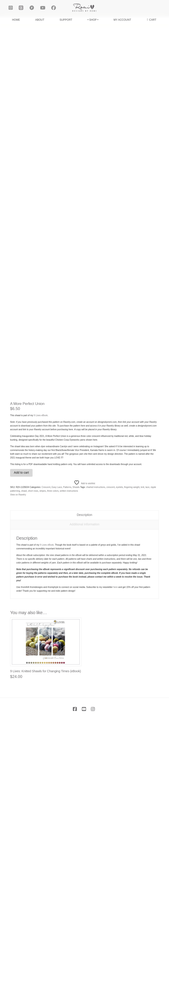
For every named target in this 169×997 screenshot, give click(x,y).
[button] (152, 20)
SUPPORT (66, 19)
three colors (53, 767)
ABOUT (39, 19)
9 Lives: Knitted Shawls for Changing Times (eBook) (45, 947)
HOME (16, 19)
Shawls (76, 764)
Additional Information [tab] (84, 801)
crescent (110, 764)
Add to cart (21, 749)
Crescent (46, 764)
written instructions (69, 767)
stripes (42, 767)
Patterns (67, 764)
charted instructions (95, 764)
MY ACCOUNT (122, 19)
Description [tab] (84, 791)
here (115, 864)
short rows (33, 767)
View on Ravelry (18, 771)
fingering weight (132, 764)
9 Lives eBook (41, 692)
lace (147, 764)
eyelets (119, 764)
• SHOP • (93, 19)
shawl (24, 767)
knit (142, 764)
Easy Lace (57, 764)
